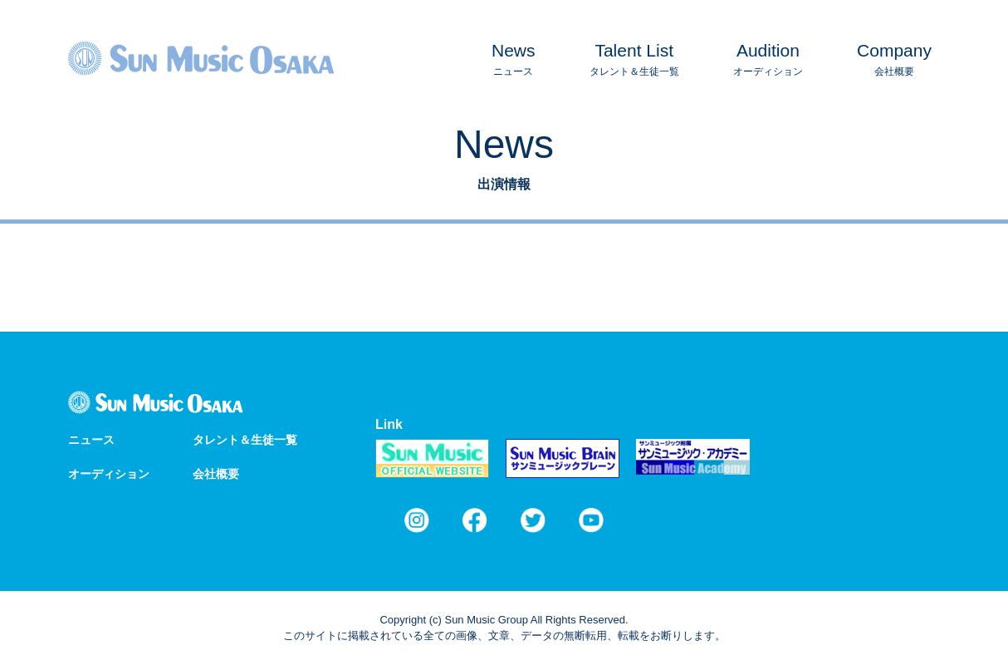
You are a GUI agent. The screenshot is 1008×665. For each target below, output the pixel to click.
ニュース (514, 57)
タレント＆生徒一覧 (634, 57)
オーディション (768, 57)
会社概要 (894, 57)
